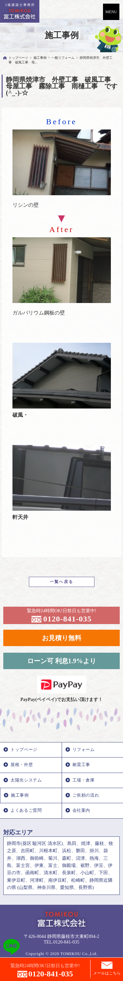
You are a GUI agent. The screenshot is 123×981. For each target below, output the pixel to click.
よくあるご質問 (26, 810)
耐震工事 (81, 764)
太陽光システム (26, 780)
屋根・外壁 (21, 764)
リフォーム (83, 749)
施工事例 (40, 57)
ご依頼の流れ (85, 795)
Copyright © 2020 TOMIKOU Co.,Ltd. (61, 953)
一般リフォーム (62, 57)
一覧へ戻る (61, 581)
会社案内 (81, 810)
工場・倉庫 (83, 780)
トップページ (18, 57)
